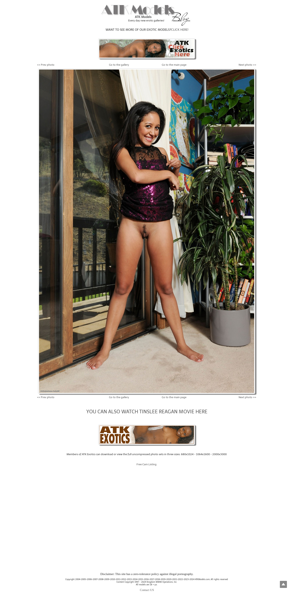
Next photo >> (247, 64)
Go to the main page (174, 64)
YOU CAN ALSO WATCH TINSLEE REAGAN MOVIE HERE (146, 412)
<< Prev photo (45, 64)
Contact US (147, 590)
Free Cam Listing (146, 464)
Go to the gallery (119, 64)
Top (283, 584)
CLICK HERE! (179, 30)
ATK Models (143, 17)
